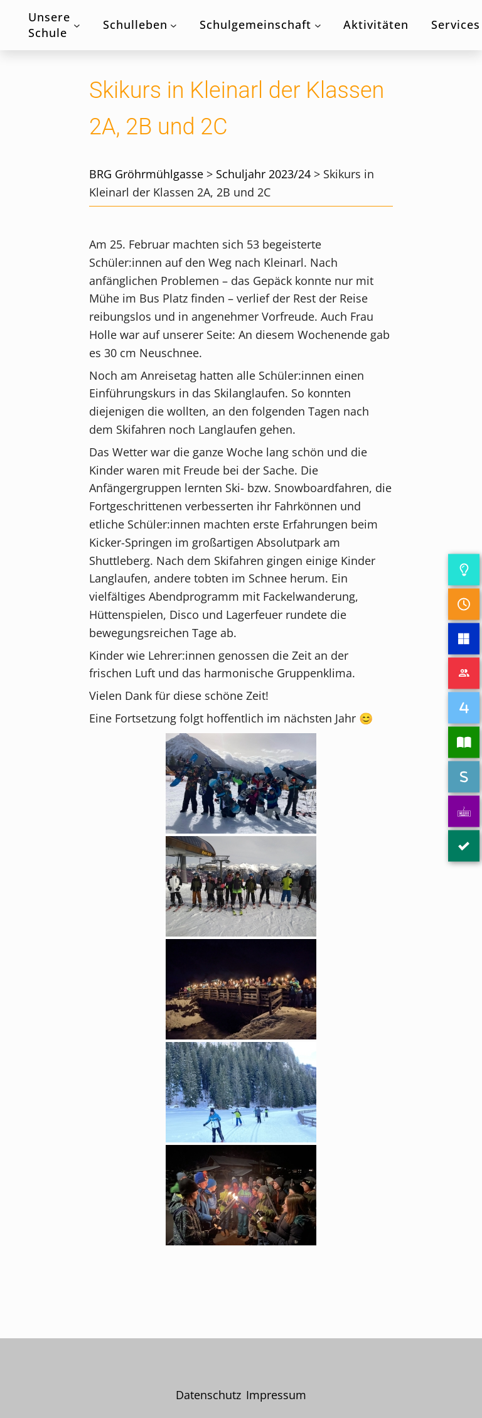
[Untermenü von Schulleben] (173, 25)
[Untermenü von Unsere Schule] (76, 25)
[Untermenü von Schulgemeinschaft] (317, 25)
